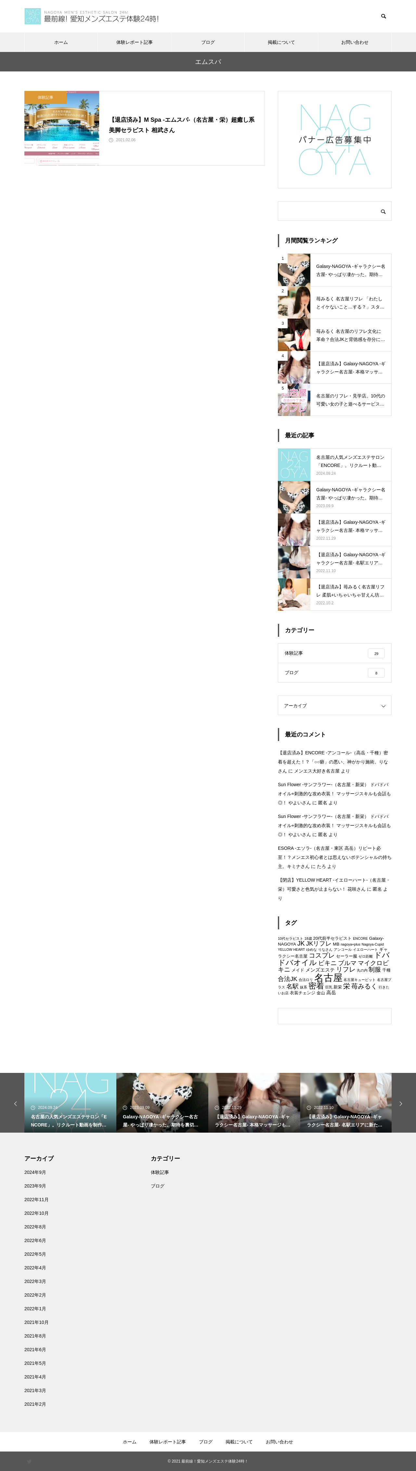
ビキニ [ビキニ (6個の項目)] (327, 963)
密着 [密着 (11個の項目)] (316, 986)
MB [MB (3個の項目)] (336, 944)
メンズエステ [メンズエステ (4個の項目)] (320, 970)
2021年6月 (35, 1349)
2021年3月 (35, 1390)
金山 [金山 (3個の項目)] (321, 992)
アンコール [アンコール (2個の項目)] (343, 949)
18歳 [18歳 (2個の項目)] (308, 938)
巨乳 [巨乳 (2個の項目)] (328, 987)
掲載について (281, 42)
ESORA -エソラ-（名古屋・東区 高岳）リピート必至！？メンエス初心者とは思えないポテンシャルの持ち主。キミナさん (335, 857)
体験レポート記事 (134, 42)
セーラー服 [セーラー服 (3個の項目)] (346, 956)
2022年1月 (35, 1308)
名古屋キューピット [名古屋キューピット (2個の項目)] (360, 980)
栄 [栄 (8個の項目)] (346, 986)
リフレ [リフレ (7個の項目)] (346, 969)
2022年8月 (35, 1226)
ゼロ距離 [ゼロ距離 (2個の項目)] (365, 956)
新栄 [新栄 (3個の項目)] (337, 987)
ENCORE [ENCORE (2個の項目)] (360, 938)
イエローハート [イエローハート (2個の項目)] (365, 949)
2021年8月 (35, 1336)
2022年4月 (35, 1267)
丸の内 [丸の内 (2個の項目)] (362, 970)
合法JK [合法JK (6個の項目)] (287, 978)
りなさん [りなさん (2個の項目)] (325, 949)
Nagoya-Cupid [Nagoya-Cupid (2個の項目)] (373, 944)
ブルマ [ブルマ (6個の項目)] (347, 963)
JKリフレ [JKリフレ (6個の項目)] (319, 943)
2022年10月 (36, 1213)
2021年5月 (35, 1363)
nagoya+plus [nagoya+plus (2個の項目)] (350, 944)
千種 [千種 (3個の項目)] (386, 970)
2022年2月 (35, 1295)
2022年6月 (35, 1240)
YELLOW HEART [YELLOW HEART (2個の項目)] (291, 949)
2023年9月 (35, 1185)
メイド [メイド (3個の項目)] (298, 970)
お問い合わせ (355, 42)
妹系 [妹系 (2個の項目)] (303, 987)
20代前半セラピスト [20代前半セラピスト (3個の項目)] (332, 938)
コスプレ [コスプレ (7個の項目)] (322, 955)
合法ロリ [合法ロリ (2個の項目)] (306, 980)
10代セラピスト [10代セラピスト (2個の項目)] (290, 938)
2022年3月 (35, 1281)
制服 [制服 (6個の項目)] (375, 969)
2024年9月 (35, 1172)
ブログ (208, 42)
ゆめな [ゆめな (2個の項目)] (311, 949)
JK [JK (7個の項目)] (301, 943)
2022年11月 (36, 1199)
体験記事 (45, 97)
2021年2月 (35, 1404)
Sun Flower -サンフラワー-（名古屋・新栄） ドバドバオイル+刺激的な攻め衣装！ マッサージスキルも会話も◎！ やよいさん (334, 793)
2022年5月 (35, 1254)
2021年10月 (36, 1322)
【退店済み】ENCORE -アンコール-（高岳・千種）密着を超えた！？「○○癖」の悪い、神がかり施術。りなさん (333, 761)
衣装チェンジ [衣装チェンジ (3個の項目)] (302, 992)
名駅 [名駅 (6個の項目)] (292, 986)
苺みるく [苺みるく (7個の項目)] (364, 986)
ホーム (61, 42)
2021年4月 (35, 1376)
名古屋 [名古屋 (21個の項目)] (328, 977)
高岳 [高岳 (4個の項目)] (331, 992)
